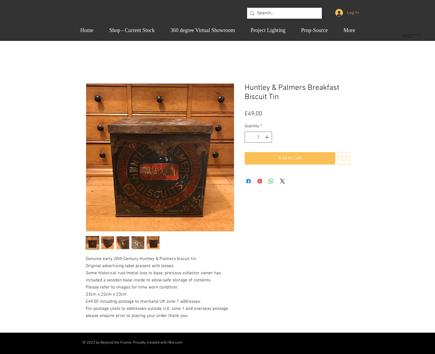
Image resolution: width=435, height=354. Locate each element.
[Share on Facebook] (248, 181)
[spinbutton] (258, 137)
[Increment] (267, 137)
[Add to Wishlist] (344, 158)
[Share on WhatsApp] (271, 181)
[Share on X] (282, 181)
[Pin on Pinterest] (259, 181)
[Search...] (283, 13)
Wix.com (175, 342)
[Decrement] (249, 137)
